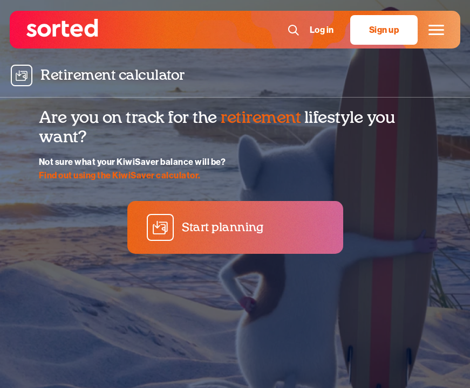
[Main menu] (435, 30)
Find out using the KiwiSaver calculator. (120, 175)
